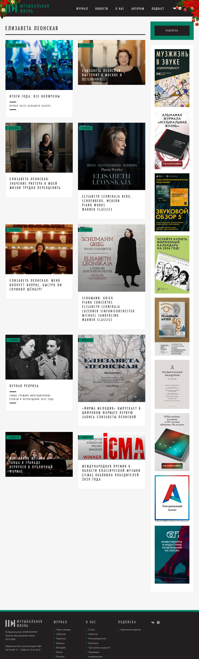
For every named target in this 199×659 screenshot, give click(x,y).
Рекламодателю (97, 638)
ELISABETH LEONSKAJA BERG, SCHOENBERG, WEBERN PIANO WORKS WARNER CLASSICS (107, 203)
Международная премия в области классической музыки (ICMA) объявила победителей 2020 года (111, 473)
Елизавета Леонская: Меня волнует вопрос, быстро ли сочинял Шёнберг (36, 285)
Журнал (82, 9)
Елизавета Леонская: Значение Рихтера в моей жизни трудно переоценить (35, 183)
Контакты (93, 643)
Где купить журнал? (99, 647)
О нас (91, 629)
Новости (101, 9)
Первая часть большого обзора (30, 105)
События (61, 634)
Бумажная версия (131, 629)
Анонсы (60, 643)
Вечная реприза (24, 385)
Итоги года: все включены (35, 96)
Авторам (138, 9)
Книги (59, 652)
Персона (61, 638)
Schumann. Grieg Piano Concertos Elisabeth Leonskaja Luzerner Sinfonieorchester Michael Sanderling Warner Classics (108, 309)
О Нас (120, 9)
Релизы (60, 656)
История (60, 647)
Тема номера (63, 629)
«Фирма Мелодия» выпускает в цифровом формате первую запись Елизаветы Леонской (111, 412)
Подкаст (158, 9)
